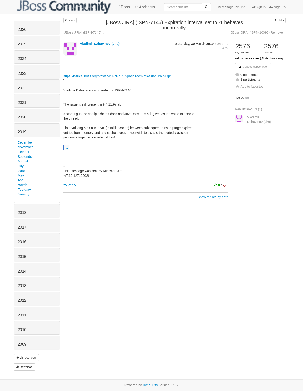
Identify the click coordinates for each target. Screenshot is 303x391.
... (66, 147)
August (23, 161)
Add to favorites (249, 86)
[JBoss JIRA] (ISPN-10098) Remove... (258, 32)
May (21, 175)
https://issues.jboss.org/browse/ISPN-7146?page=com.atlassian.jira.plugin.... (119, 76)
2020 (22, 117)
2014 (22, 271)
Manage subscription (253, 66)
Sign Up (277, 7)
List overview (26, 357)
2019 (22, 132)
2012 (22, 300)
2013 (22, 286)
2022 (22, 88)
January (23, 194)
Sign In (259, 7)
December (25, 142)
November (25, 147)
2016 (22, 242)
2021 (22, 102)
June (21, 171)
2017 (22, 227)
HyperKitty (150, 385)
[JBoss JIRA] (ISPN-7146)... (83, 32)
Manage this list (231, 7)
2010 (22, 330)
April (21, 180)
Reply (69, 185)
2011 (22, 315)
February (24, 189)
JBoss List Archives (86, 7)
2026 (22, 29)
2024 (22, 58)
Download (24, 367)
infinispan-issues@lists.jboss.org (259, 58)
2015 (22, 256)
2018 (22, 212)
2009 (22, 344)
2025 (22, 44)
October (23, 152)
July (21, 166)
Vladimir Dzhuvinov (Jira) (100, 44)
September (26, 156)
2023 (22, 73)
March (22, 185)
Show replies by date (213, 197)
